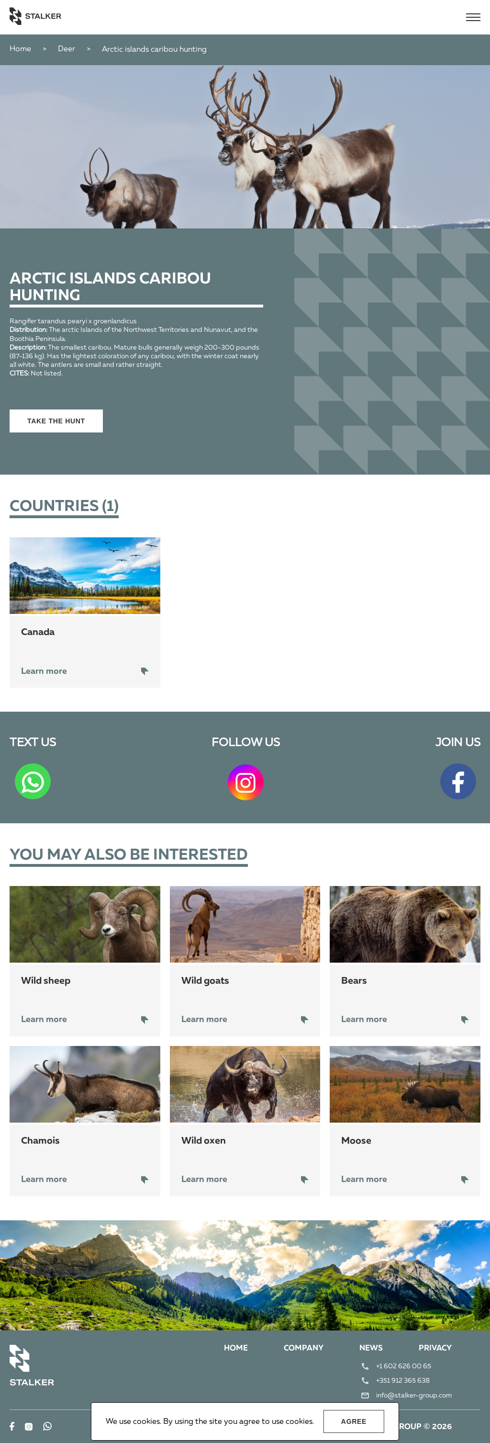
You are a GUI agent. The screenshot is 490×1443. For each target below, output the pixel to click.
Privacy (435, 1348)
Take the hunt (56, 421)
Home (20, 49)
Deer (66, 49)
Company (303, 1348)
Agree (354, 1421)
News (371, 1348)
